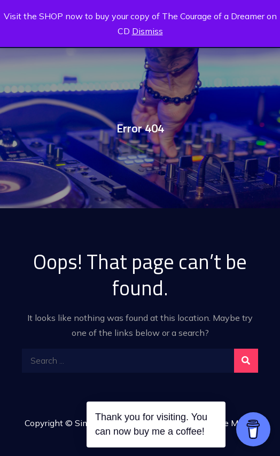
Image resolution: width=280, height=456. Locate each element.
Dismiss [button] (147, 31)
